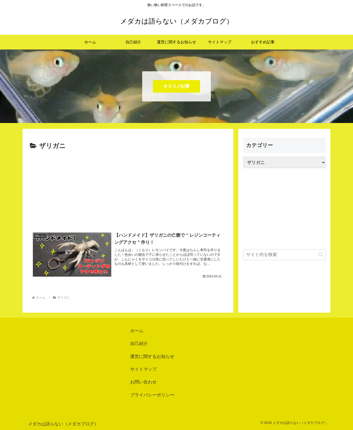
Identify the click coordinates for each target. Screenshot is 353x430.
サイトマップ (143, 369)
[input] (284, 254)
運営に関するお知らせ (152, 356)
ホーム (136, 330)
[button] (320, 254)
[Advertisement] (128, 188)
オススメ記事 (176, 86)
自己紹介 (139, 343)
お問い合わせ (143, 382)
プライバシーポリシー (152, 395)
